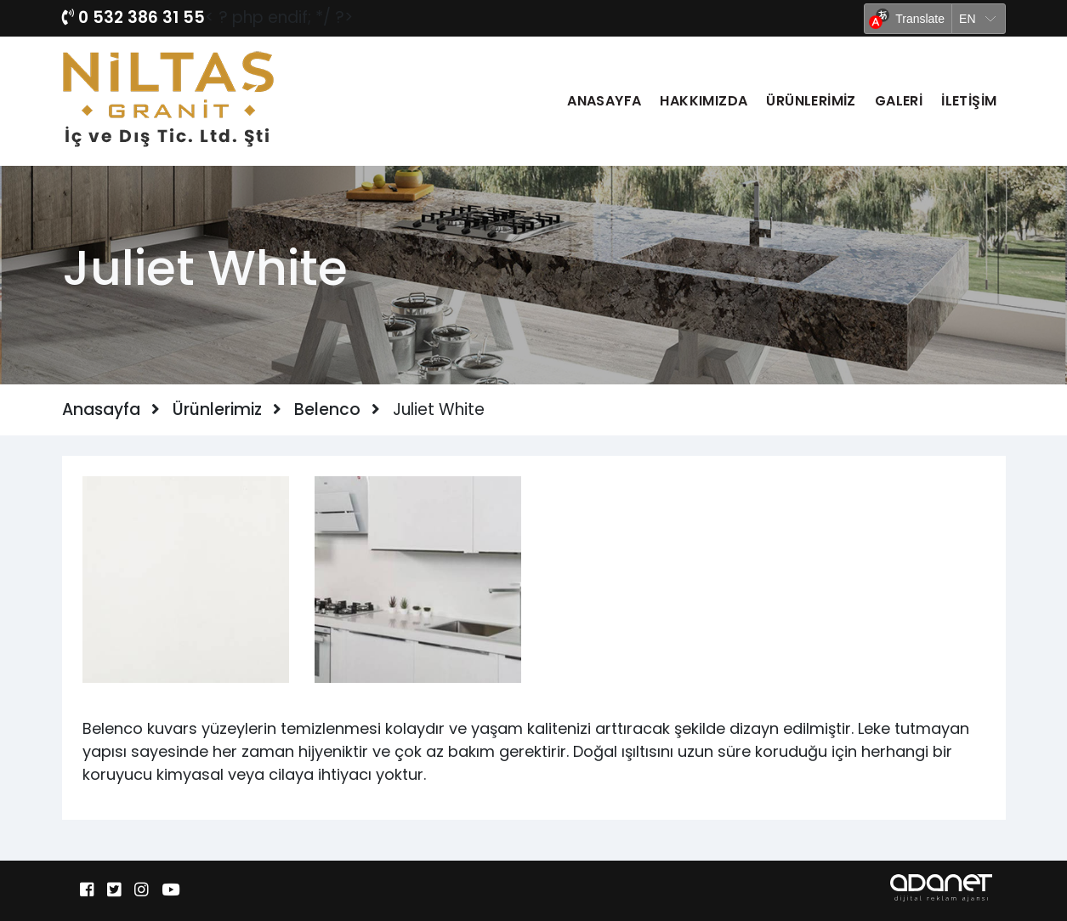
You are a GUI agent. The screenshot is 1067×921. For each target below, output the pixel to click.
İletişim (968, 101)
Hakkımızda (703, 101)
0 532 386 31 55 (133, 17)
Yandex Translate (966, 44)
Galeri (898, 101)
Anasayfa (604, 101)
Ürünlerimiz (810, 101)
